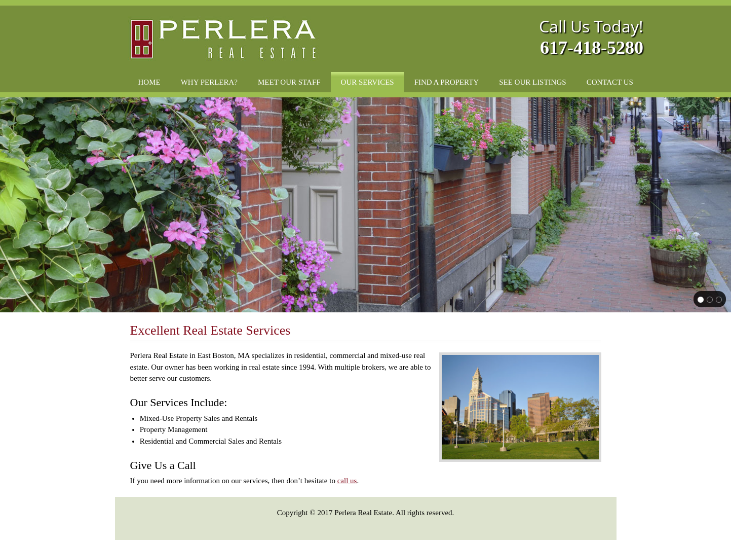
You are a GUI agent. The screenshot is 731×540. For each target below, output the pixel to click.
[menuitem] (149, 82)
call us (347, 481)
